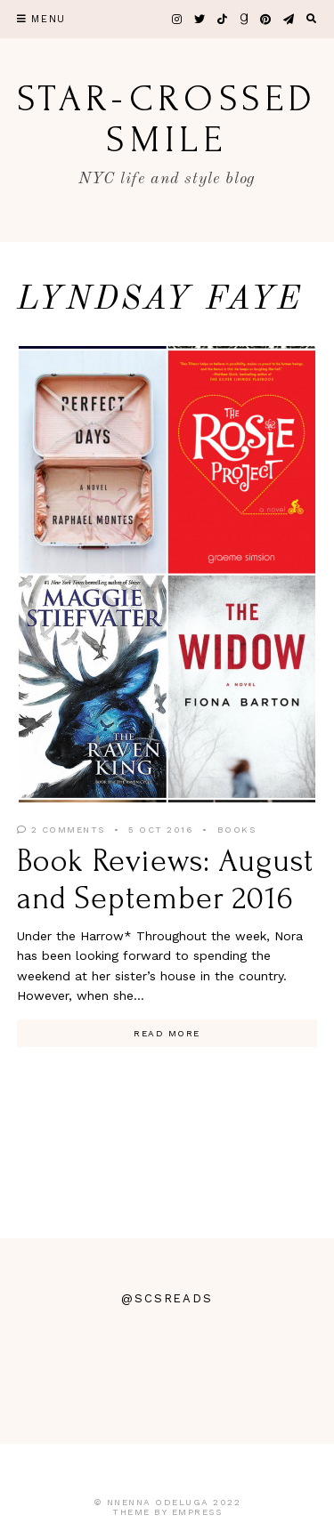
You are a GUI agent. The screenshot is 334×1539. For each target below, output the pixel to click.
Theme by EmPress (167, 1512)
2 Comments (61, 829)
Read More (167, 1033)
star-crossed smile (167, 119)
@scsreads (167, 1298)
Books (237, 829)
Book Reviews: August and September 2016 (165, 879)
